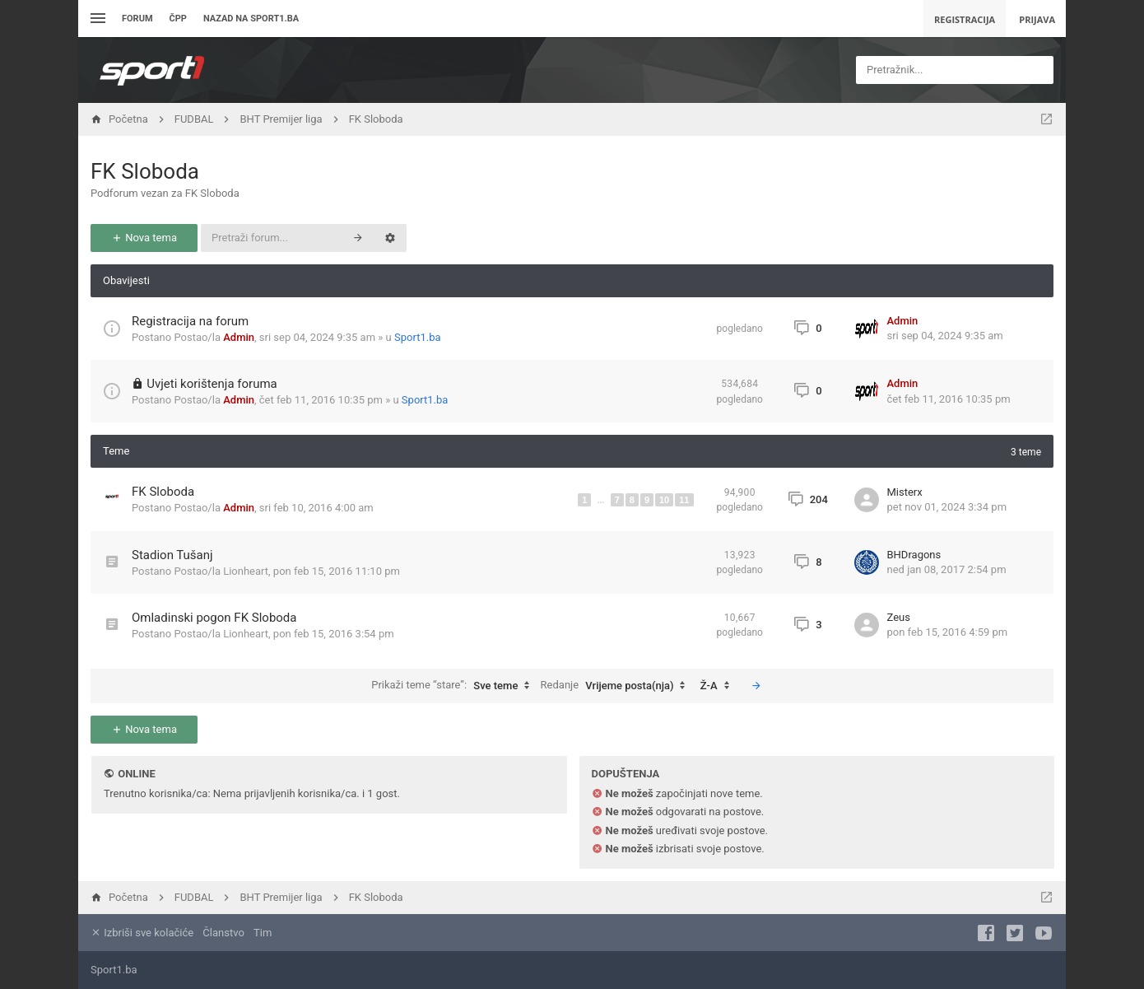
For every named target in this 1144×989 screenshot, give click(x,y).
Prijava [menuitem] (1037, 19)
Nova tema (144, 237)
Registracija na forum (190, 321)
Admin (238, 337)
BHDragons (914, 554)
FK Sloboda (145, 171)
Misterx (905, 492)
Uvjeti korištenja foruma (211, 383)
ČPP (178, 18)
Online (136, 773)
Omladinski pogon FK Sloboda (214, 617)
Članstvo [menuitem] (223, 932)
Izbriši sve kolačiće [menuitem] (142, 932)
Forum (137, 18)
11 (684, 500)
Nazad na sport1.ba (251, 18)
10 (664, 500)
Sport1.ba (417, 337)
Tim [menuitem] (262, 932)
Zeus (898, 617)
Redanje (617, 686)
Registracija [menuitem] (964, 19)
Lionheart (245, 571)
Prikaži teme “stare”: (454, 686)
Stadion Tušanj (172, 555)
